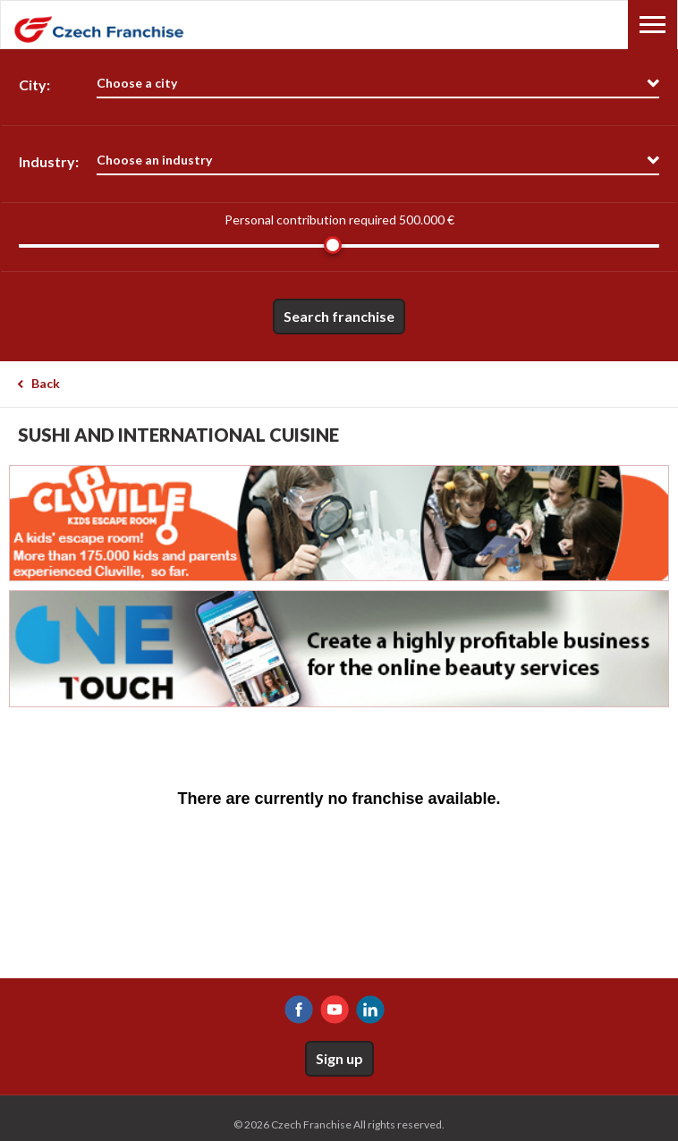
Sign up (339, 1058)
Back (45, 383)
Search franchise (339, 316)
